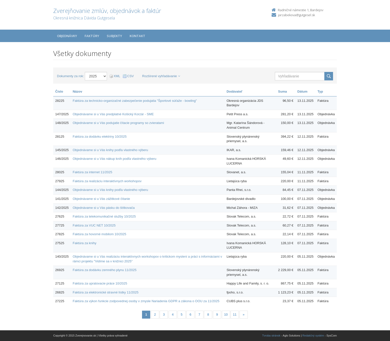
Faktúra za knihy (84, 243)
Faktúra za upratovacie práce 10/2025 (100, 283)
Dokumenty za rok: (70, 76)
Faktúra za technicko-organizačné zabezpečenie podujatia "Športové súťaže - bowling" (135, 101)
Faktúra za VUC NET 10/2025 (94, 225)
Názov (77, 91)
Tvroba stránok (271, 335)
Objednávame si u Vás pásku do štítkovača (104, 208)
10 (226, 314)
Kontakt (137, 36)
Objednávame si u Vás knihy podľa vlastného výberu (110, 150)
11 (235, 314)
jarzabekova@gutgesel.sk (296, 15)
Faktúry (92, 36)
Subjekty (114, 36)
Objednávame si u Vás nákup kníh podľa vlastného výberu (114, 159)
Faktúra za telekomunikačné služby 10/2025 (104, 216)
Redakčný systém (313, 335)
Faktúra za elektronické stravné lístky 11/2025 (105, 292)
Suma (282, 91)
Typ (320, 91)
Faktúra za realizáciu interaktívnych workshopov (107, 181)
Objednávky (67, 36)
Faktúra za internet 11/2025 (92, 172)
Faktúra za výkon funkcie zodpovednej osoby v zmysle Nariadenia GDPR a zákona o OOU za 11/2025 (146, 301)
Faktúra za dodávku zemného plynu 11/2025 (105, 270)
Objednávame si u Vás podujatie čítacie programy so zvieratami (118, 123)
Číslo (59, 91)
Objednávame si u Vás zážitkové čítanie (101, 199)
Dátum (302, 91)
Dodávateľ (235, 91)
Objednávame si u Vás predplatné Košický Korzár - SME (113, 114)
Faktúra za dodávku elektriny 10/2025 (100, 136)
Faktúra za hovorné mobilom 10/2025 (99, 234)
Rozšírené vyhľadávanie (161, 76)
